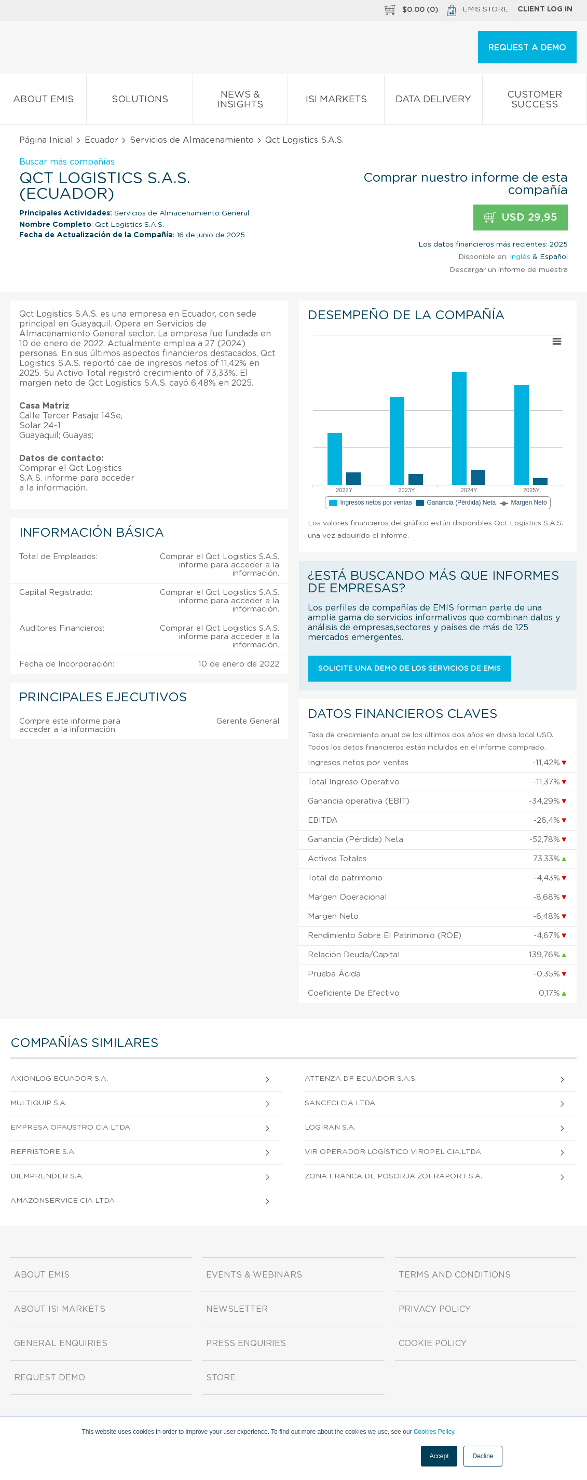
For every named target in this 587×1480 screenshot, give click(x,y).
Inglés (520, 257)
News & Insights (240, 101)
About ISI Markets (59, 1309)
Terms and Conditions (455, 1275)
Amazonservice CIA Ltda (62, 1200)
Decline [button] (482, 1456)
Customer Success (534, 101)
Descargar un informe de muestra (508, 270)
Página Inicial (46, 140)
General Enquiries (60, 1343)
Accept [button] (439, 1456)
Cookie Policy (433, 1343)
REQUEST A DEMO (527, 48)
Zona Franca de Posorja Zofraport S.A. (393, 1176)
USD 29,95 (520, 217)
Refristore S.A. (43, 1152)
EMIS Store (478, 10)
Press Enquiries (246, 1343)
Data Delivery (433, 101)
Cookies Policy (434, 1431)
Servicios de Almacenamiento (192, 140)
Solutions (139, 101)
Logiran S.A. (330, 1127)
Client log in (544, 9)
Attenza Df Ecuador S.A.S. (361, 1078)
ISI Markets (336, 101)
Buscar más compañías (67, 162)
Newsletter (237, 1309)
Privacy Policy (435, 1309)
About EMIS (43, 101)
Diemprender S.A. (47, 1176)
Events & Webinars (254, 1275)
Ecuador (101, 140)
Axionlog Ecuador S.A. (59, 1078)
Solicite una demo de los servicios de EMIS (409, 668)
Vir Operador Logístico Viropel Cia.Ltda (393, 1152)
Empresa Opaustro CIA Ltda (70, 1127)
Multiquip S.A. (38, 1103)
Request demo (49, 1378)
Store (221, 1378)
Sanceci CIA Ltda (340, 1103)
